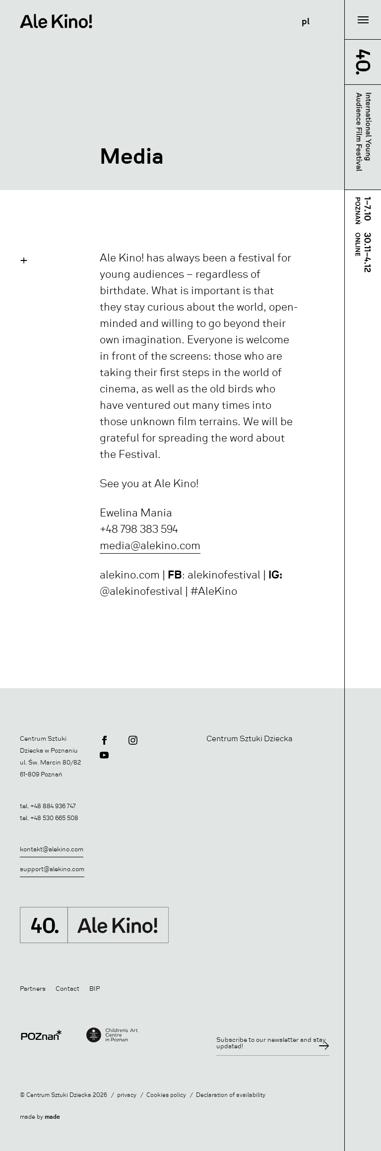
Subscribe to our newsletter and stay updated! (271, 1042)
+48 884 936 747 (53, 806)
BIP (94, 988)
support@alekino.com (52, 869)
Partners (33, 988)
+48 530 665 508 (54, 818)
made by (40, 1117)
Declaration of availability (230, 1095)
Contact (67, 988)
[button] (24, 260)
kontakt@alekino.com (51, 849)
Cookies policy (166, 1095)
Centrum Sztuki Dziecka (249, 738)
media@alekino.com (150, 545)
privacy (126, 1095)
